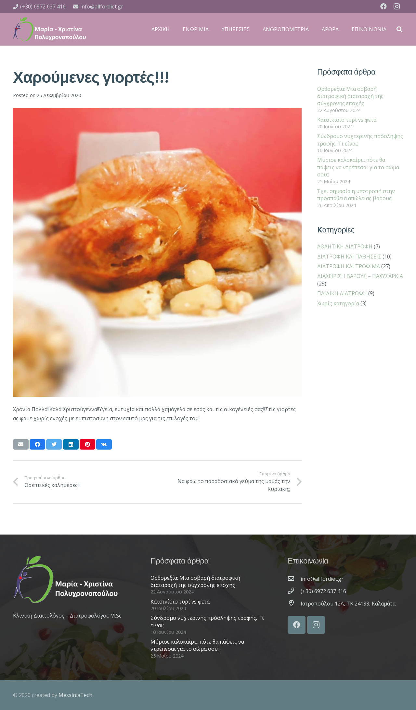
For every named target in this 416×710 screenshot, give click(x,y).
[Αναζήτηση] (399, 29)
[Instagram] (396, 6)
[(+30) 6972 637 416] (294, 591)
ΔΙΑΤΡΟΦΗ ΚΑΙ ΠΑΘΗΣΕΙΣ (349, 256)
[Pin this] (87, 444)
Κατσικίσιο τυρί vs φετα (346, 119)
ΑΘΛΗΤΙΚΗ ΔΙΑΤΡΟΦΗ (344, 246)
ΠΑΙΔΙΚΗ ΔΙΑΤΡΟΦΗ (342, 293)
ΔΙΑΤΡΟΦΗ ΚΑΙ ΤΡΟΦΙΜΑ (348, 266)
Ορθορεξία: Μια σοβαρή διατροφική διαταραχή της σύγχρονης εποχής (350, 96)
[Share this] (37, 444)
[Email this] (21, 444)
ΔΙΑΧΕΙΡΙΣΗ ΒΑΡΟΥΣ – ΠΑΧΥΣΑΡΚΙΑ (360, 276)
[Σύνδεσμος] (49, 29)
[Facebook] (383, 6)
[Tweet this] (54, 444)
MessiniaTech (75, 695)
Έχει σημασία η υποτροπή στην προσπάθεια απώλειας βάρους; (356, 195)
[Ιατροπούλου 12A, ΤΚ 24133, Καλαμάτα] (294, 603)
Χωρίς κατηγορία (338, 303)
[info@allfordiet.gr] (294, 578)
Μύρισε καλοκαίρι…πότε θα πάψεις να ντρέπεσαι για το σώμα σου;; (358, 167)
